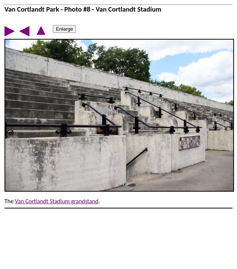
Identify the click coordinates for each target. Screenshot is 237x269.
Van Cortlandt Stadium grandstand (56, 201)
